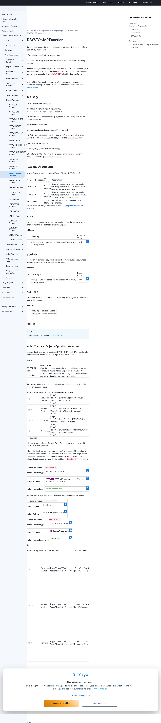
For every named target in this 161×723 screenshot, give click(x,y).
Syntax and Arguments (138, 26)
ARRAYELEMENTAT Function (16, 120)
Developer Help (12, 311)
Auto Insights (12, 292)
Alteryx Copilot (12, 283)
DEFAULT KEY (136, 36)
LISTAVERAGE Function (14, 205)
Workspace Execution (12, 307)
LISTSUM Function (15, 235)
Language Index (12, 266)
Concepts (14, 50)
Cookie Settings (79, 704)
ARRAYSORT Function (13, 167)
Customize (99, 712)
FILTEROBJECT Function (14, 193)
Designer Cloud (12, 31)
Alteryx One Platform (12, 26)
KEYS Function (14, 199)
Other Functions (14, 254)
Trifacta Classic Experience (12, 36)
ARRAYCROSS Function (14, 113)
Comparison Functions (14, 72)
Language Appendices (14, 272)
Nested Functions (14, 100)
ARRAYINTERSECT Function (16, 134)
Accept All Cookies (61, 712)
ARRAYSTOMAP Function (15, 174)
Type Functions (14, 245)
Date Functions (14, 90)
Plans (12, 302)
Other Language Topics (14, 260)
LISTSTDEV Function (13, 229)
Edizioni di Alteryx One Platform (12, 20)
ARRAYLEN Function (16, 140)
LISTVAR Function (15, 240)
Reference (14, 278)
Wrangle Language (14, 55)
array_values (135, 33)
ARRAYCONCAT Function (15, 106)
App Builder (12, 287)
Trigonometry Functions (14, 84)
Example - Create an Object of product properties (145, 46)
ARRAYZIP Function (16, 187)
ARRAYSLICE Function (13, 160)
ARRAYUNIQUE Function (14, 181)
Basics (14, 40)
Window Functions (14, 249)
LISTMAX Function (15, 211)
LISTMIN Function (15, 216)
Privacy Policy (100, 698)
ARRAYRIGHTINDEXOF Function (17, 153)
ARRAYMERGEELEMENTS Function (17, 146)
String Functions (14, 95)
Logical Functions (14, 67)
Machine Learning (12, 297)
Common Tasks (14, 45)
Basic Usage (133, 23)
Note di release (12, 14)
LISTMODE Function (13, 222)
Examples (132, 41)
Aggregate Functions (14, 61)
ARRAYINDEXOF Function (15, 127)
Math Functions (14, 79)
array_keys (135, 29)
